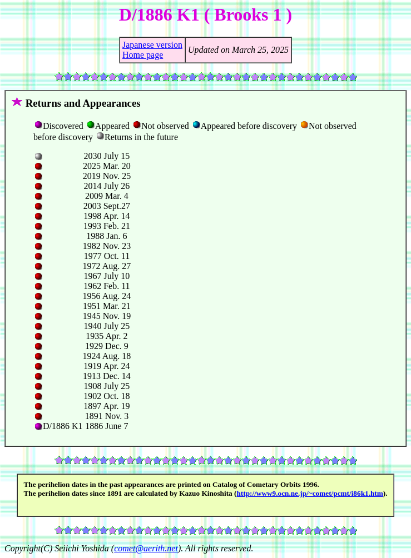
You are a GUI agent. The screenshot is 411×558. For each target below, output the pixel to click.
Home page (142, 54)
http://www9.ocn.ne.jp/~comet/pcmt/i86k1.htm (309, 493)
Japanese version (152, 44)
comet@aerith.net (146, 548)
